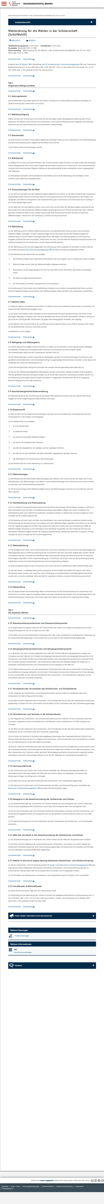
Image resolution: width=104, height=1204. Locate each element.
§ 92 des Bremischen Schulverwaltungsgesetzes (62, 64)
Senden (31, 40)
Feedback (18, 965)
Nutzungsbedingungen (31, 1186)
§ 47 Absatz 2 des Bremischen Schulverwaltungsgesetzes (67, 865)
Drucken (16, 40)
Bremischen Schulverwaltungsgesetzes (34, 250)
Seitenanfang (28, 59)
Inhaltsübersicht (22, 22)
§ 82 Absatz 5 (23, 64)
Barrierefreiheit (47, 1186)
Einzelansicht (13, 59)
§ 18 (51, 871)
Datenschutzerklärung (64, 1186)
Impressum (79, 1186)
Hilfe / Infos (15, 1186)
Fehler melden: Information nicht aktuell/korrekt (33, 916)
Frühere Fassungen (22, 936)
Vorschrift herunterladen (23, 952)
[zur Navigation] (4, 3)
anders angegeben (47, 1180)
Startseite (4, 1186)
